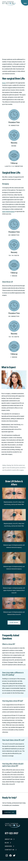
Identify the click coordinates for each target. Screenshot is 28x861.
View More (14, 622)
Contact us (9, 812)
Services (8, 846)
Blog (7, 842)
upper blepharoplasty (8, 211)
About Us (8, 839)
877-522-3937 (11, 833)
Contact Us (9, 849)
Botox (4, 83)
